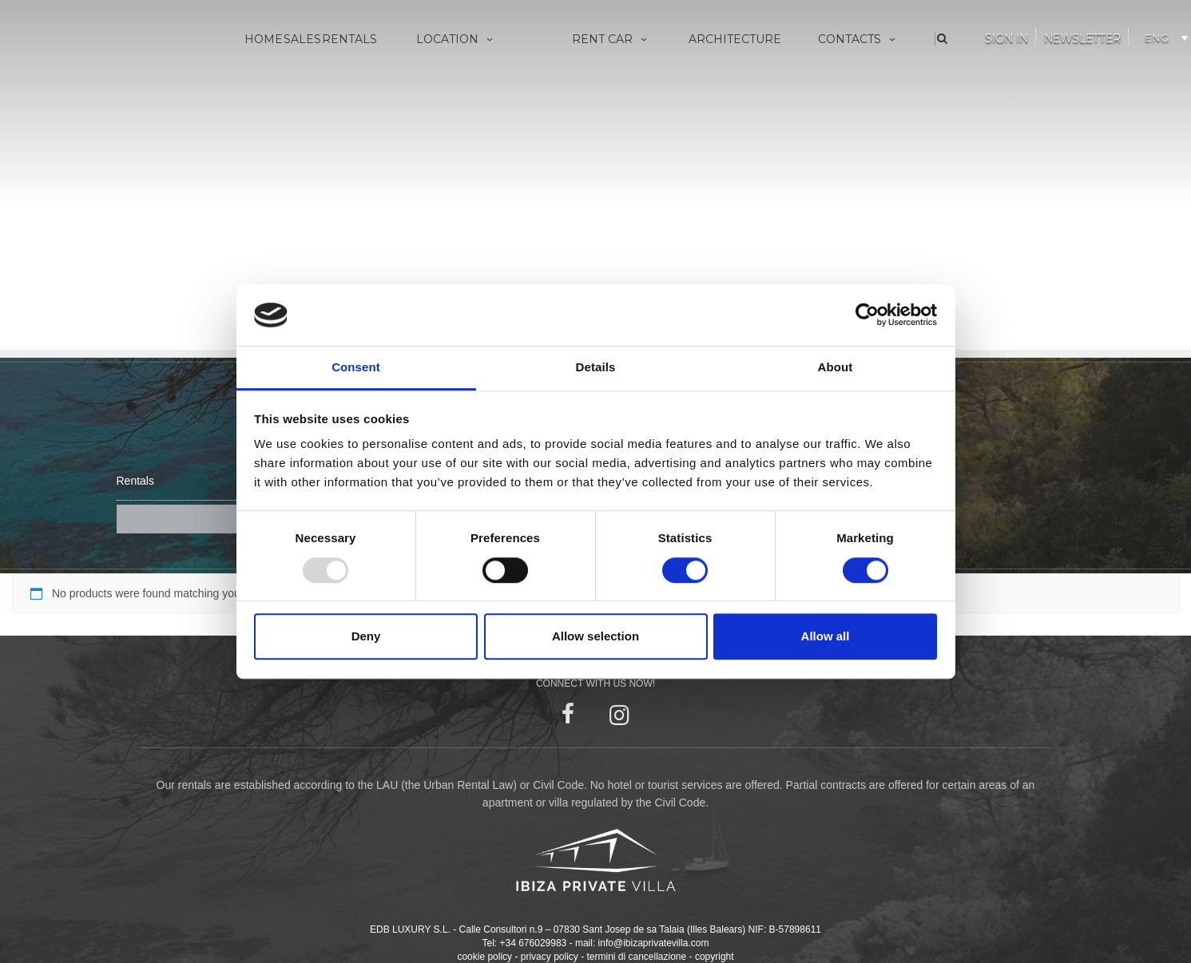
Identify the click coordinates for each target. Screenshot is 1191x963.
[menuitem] (1164, 35)
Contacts (858, 39)
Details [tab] (596, 367)
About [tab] (835, 367)
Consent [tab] (355, 367)
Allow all (825, 636)
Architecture (735, 39)
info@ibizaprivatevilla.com (653, 910)
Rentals (349, 39)
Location (455, 39)
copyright (714, 923)
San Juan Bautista (435, 166)
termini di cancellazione (636, 923)
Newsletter (1082, 38)
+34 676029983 (533, 910)
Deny (366, 636)
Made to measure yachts (610, 113)
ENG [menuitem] (1157, 37)
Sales (302, 39)
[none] (1160, 35)
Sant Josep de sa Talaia (450, 113)
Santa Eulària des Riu (443, 192)
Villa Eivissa (418, 87)
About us (817, 87)
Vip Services (577, 87)
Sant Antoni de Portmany (455, 139)
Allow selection (595, 636)
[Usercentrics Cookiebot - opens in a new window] (867, 315)
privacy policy (549, 923)
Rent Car (610, 39)
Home (263, 39)
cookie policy (484, 923)
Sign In (1006, 38)
